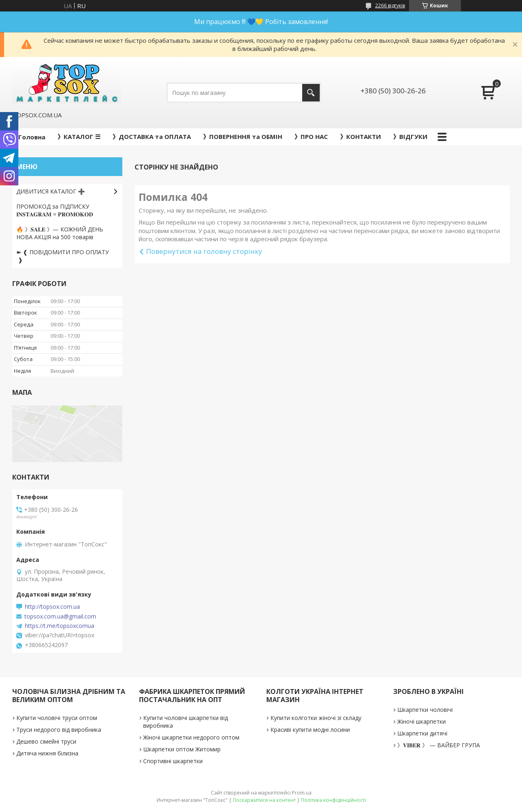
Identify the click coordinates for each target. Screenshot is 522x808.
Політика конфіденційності (333, 800)
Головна (31, 137)
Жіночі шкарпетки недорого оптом (191, 737)
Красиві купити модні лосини (310, 729)
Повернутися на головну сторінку (204, 251)
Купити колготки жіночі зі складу (315, 718)
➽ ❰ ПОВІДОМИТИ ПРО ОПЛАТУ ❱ (62, 256)
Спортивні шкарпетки (173, 761)
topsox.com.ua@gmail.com (60, 616)
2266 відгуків (390, 5)
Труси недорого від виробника (58, 729)
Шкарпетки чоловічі (425, 709)
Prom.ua (302, 792)
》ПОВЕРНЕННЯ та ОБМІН (242, 136)
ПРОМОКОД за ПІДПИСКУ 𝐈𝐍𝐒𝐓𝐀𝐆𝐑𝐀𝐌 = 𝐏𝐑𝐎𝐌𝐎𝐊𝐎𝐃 (54, 210)
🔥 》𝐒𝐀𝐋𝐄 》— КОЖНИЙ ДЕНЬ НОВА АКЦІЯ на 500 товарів (59, 233)
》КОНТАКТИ (360, 136)
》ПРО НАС (311, 136)
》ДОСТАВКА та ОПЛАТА (152, 136)
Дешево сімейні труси (46, 741)
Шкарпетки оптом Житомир (182, 749)
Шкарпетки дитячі (422, 733)
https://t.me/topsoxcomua (59, 626)
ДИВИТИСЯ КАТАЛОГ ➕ (50, 191)
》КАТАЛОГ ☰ (79, 136)
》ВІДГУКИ (410, 136)
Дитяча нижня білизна (47, 753)
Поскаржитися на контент (264, 800)
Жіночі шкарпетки (421, 721)
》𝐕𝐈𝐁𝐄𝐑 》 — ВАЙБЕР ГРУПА (438, 745)
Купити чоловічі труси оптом (56, 718)
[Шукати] (311, 92)
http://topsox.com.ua (52, 606)
